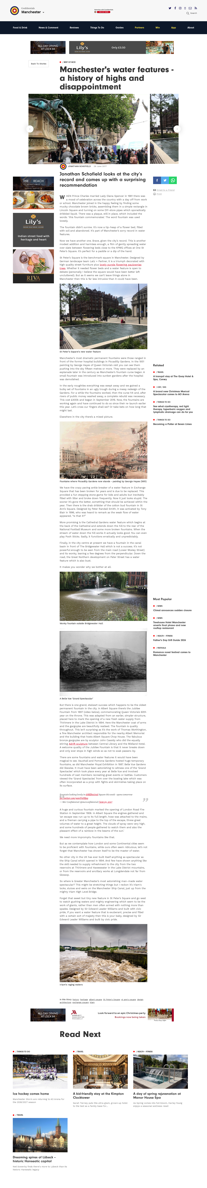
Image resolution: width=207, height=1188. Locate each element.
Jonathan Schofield (79, 166)
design (140, 999)
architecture (65, 1002)
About (190, 27)
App (173, 27)
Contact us (128, 1132)
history (76, 999)
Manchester (19, 1132)
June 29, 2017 (105, 801)
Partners (140, 27)
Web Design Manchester (132, 1185)
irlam (92, 1002)
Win (158, 27)
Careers (126, 1156)
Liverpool (18, 1140)
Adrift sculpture (78, 743)
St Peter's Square (111, 999)
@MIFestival (92, 794)
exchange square (80, 1002)
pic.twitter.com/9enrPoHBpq (74, 798)
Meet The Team (130, 1152)
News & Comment (49, 27)
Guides (120, 27)
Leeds (16, 1136)
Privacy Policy (129, 1144)
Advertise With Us (132, 1136)
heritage (84, 999)
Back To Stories (38, 64)
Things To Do (97, 27)
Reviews (74, 27)
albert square (95, 999)
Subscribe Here (130, 1140)
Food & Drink (20, 27)
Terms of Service (131, 1148)
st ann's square (128, 999)
